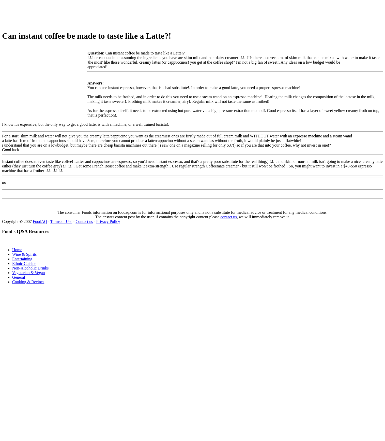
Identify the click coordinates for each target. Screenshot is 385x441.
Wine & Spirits (24, 254)
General (18, 277)
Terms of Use (61, 221)
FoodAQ (40, 221)
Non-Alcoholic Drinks (30, 268)
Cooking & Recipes (28, 282)
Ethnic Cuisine (24, 263)
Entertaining (22, 259)
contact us (228, 217)
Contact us (84, 221)
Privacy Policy (108, 221)
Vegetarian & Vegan (28, 273)
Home (17, 250)
